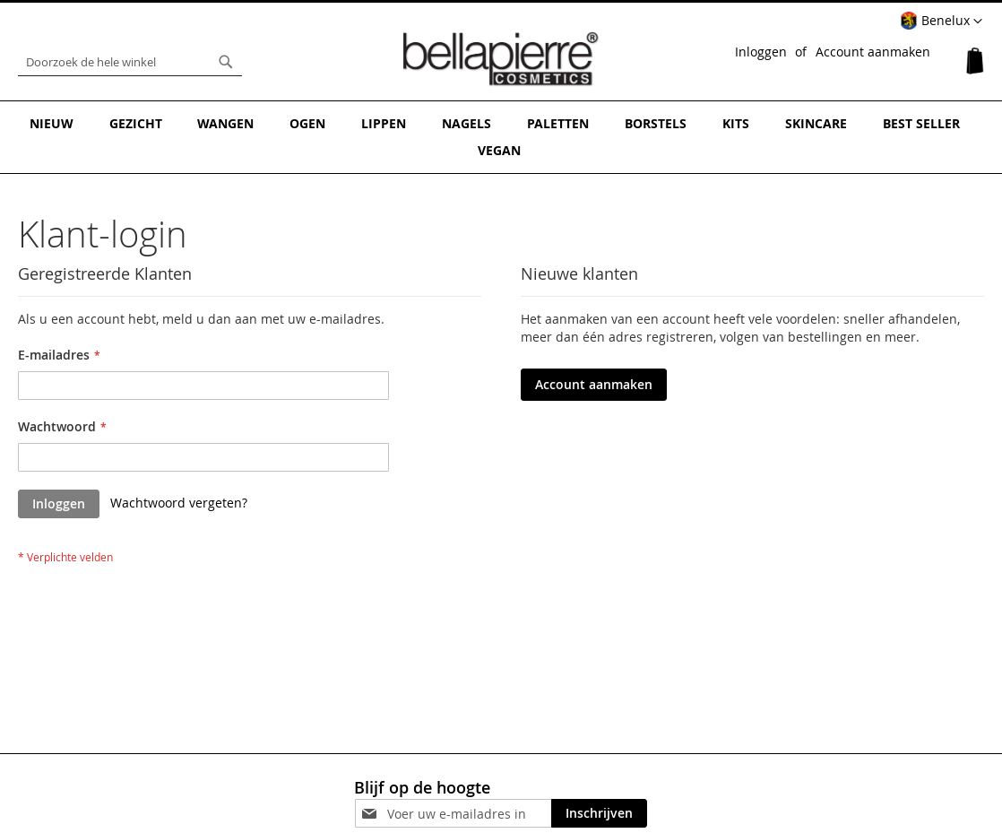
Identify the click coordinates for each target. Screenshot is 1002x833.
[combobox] (130, 62)
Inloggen (761, 51)
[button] (941, 21)
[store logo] (501, 57)
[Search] (226, 62)
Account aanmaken (873, 51)
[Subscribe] (599, 785)
